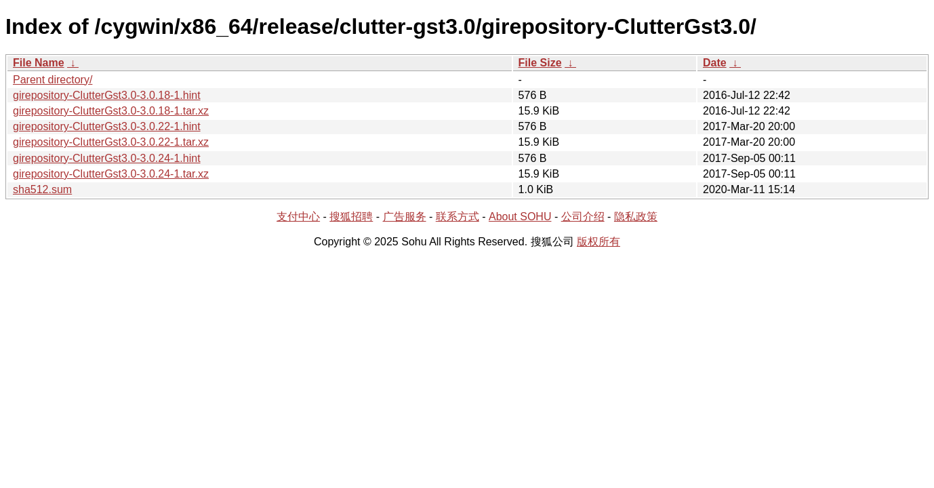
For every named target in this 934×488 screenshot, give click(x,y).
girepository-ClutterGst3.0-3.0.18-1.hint (107, 95)
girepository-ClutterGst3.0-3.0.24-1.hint (107, 158)
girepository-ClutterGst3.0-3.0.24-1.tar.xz (111, 174)
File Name (38, 62)
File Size (540, 62)
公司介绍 (583, 216)
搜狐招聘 (351, 216)
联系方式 (457, 216)
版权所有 (598, 241)
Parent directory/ (52, 79)
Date (715, 62)
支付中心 (298, 216)
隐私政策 (635, 216)
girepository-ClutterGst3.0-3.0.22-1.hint (107, 126)
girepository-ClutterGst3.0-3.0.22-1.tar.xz (111, 142)
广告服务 (404, 216)
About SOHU (520, 216)
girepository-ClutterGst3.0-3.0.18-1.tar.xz (111, 111)
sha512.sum (42, 189)
